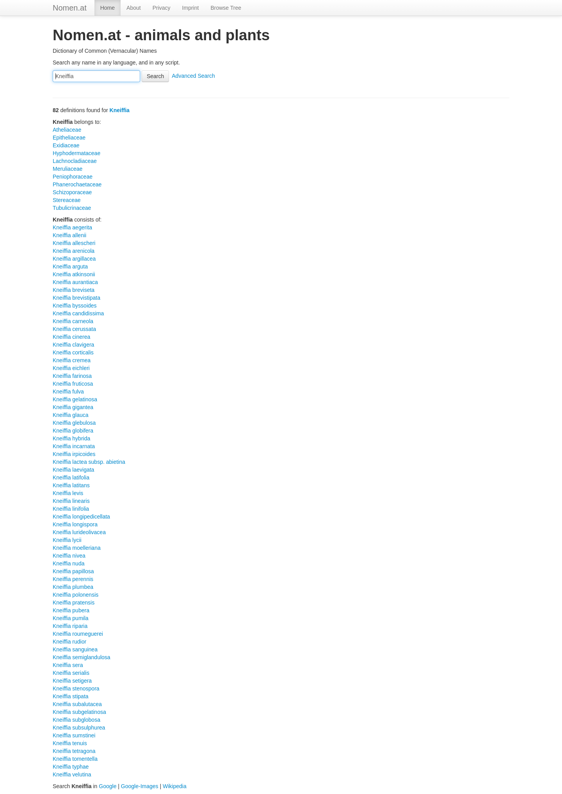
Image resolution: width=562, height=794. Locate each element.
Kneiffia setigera (72, 681)
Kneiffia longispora (75, 524)
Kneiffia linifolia (71, 509)
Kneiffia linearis (71, 501)
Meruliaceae (67, 169)
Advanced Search (193, 76)
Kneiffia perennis (73, 579)
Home (107, 8)
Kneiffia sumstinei (74, 735)
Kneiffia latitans (71, 485)
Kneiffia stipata (71, 696)
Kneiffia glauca (71, 415)
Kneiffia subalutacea (77, 704)
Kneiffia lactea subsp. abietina (89, 462)
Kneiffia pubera (71, 610)
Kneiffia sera (68, 665)
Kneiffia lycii (67, 540)
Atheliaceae (67, 130)
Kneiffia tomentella (75, 759)
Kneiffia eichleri (71, 368)
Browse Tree (225, 8)
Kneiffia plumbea (73, 587)
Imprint (190, 8)
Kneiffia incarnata (74, 446)
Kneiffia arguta (70, 266)
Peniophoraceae (72, 176)
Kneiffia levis (68, 493)
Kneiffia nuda (68, 563)
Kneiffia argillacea (74, 259)
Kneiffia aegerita (72, 227)
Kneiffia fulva (68, 391)
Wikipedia (175, 786)
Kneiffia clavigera (73, 345)
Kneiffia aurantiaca (75, 282)
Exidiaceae (66, 145)
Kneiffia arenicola (73, 251)
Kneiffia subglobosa (76, 720)
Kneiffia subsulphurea (79, 727)
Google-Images (139, 786)
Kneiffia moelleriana (77, 548)
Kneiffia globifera (73, 430)
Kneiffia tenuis (70, 743)
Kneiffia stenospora (76, 688)
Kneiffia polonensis (75, 595)
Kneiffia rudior (69, 641)
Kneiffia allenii (69, 235)
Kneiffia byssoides (75, 305)
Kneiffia (120, 110)
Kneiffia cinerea (71, 337)
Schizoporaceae (72, 192)
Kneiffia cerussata (74, 329)
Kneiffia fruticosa (73, 384)
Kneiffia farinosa (72, 376)
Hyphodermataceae (76, 153)
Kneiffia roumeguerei (78, 634)
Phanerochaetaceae (77, 184)
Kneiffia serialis (71, 673)
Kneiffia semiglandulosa (81, 657)
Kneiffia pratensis (73, 602)
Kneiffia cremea (72, 360)
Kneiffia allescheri (74, 243)
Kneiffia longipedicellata (81, 516)
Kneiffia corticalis (73, 352)
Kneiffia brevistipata (76, 298)
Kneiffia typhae (71, 767)
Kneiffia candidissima (78, 313)
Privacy (162, 8)
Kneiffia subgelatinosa (79, 712)
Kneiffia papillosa (73, 571)
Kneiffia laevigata (73, 470)
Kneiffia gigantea (73, 407)
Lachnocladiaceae (75, 161)
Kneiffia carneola (73, 321)
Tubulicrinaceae (72, 208)
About (133, 8)
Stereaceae (67, 200)
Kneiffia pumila (71, 618)
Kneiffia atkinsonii (74, 274)
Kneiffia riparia (70, 626)
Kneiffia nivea (69, 556)
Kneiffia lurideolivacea (79, 532)
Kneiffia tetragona (74, 751)
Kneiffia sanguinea (75, 649)
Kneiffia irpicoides (74, 454)
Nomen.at (70, 8)
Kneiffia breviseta (73, 290)
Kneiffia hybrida (71, 438)
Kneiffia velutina (72, 774)
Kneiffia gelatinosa (75, 399)
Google (107, 786)
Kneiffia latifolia (71, 477)
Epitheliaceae (69, 137)
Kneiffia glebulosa (74, 423)
